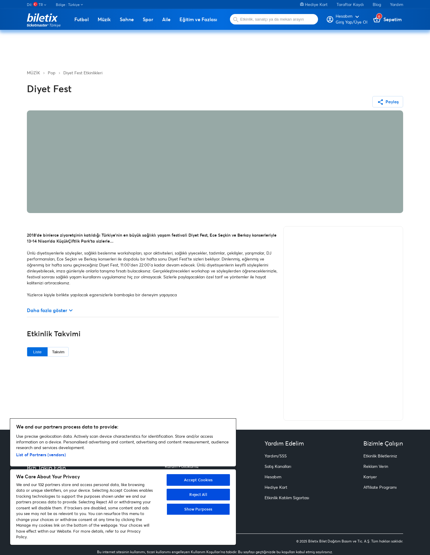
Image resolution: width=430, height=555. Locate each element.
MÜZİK (33, 72)
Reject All (198, 494)
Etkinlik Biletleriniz (380, 456)
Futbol (81, 19)
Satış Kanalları (278, 466)
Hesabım (273, 477)
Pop (52, 72)
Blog (377, 4)
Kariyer (370, 477)
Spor (148, 19)
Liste (37, 352)
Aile (166, 19)
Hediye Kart (314, 4)
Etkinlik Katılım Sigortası (287, 497)
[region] (123, 481)
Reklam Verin (375, 466)
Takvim (58, 352)
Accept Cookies (198, 479)
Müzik (104, 19)
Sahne (127, 19)
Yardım (396, 4)
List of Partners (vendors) (41, 454)
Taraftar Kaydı (350, 4)
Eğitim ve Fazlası (198, 19)
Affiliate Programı (380, 487)
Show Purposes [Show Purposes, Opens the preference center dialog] (198, 509)
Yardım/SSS (276, 456)
